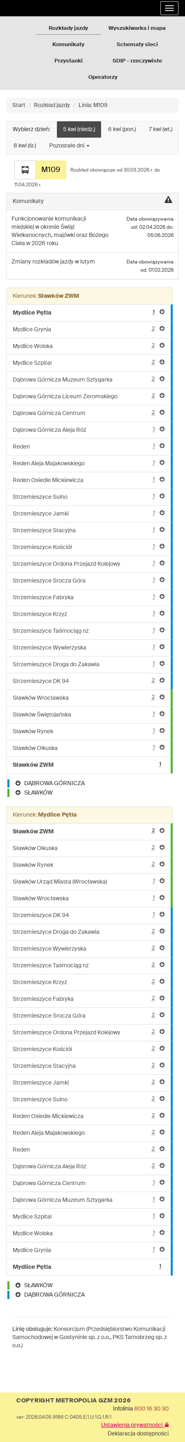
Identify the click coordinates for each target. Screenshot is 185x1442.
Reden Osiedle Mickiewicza (89, 479)
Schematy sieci (137, 44)
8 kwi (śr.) (25, 146)
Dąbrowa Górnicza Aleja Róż (89, 429)
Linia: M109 (93, 105)
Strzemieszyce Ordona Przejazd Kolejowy (89, 563)
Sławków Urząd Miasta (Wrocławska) (89, 881)
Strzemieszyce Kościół (89, 546)
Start (18, 105)
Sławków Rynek (89, 731)
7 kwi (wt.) (160, 129)
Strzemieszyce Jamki (89, 513)
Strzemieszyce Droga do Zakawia (89, 664)
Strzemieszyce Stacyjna (89, 530)
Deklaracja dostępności (138, 1434)
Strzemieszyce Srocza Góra (89, 580)
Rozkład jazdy (52, 105)
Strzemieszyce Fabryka (89, 597)
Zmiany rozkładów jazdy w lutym (53, 262)
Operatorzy (102, 77)
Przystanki (68, 61)
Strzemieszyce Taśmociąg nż (89, 630)
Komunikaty (68, 44)
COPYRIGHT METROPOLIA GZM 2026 (73, 1401)
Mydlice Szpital (89, 362)
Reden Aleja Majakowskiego (89, 463)
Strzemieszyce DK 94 (89, 680)
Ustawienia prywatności (135, 1425)
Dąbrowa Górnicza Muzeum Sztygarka (89, 379)
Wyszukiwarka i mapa (137, 28)
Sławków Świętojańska (89, 714)
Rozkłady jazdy (68, 28)
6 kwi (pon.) (122, 129)
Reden (89, 446)
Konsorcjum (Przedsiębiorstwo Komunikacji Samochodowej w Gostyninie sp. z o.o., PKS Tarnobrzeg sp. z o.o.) (89, 1337)
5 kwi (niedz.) (79, 129)
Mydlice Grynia (89, 329)
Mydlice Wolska (89, 345)
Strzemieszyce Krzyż (89, 613)
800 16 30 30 (151, 1409)
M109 (50, 170)
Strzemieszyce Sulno (89, 496)
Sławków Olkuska (89, 747)
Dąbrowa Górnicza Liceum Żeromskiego (89, 396)
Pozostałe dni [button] (69, 146)
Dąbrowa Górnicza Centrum (89, 412)
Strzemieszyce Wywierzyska (89, 647)
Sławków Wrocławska (89, 697)
